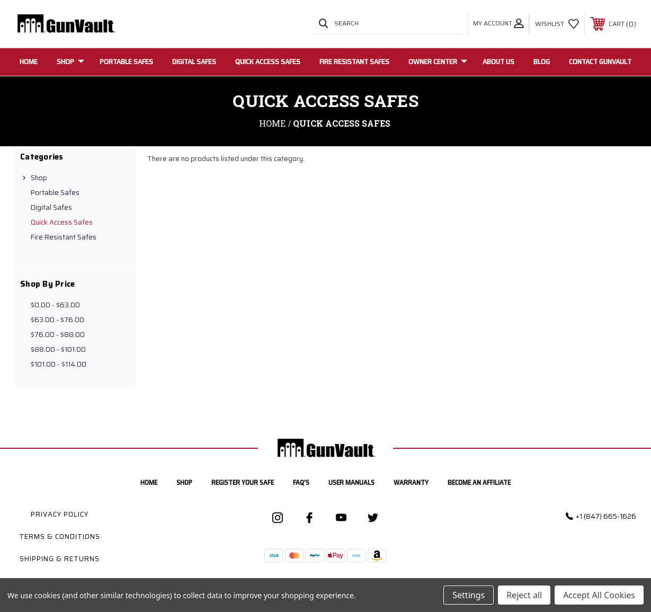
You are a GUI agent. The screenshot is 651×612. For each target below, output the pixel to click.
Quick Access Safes (267, 61)
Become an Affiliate (479, 482)
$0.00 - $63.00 (55, 305)
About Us (498, 61)
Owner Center (437, 61)
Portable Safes (126, 61)
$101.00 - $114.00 (58, 364)
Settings (468, 595)
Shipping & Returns (60, 558)
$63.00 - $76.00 (57, 319)
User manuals (351, 482)
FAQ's (301, 482)
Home (29, 61)
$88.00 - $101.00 (58, 349)
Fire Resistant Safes (354, 61)
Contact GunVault (600, 61)
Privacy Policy (59, 514)
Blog (541, 61)
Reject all (524, 595)
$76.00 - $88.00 (58, 334)
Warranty (411, 482)
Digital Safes (194, 61)
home (148, 482)
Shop (70, 61)
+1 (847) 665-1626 (606, 516)
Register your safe (242, 482)
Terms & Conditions (59, 536)
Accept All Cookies (599, 595)
